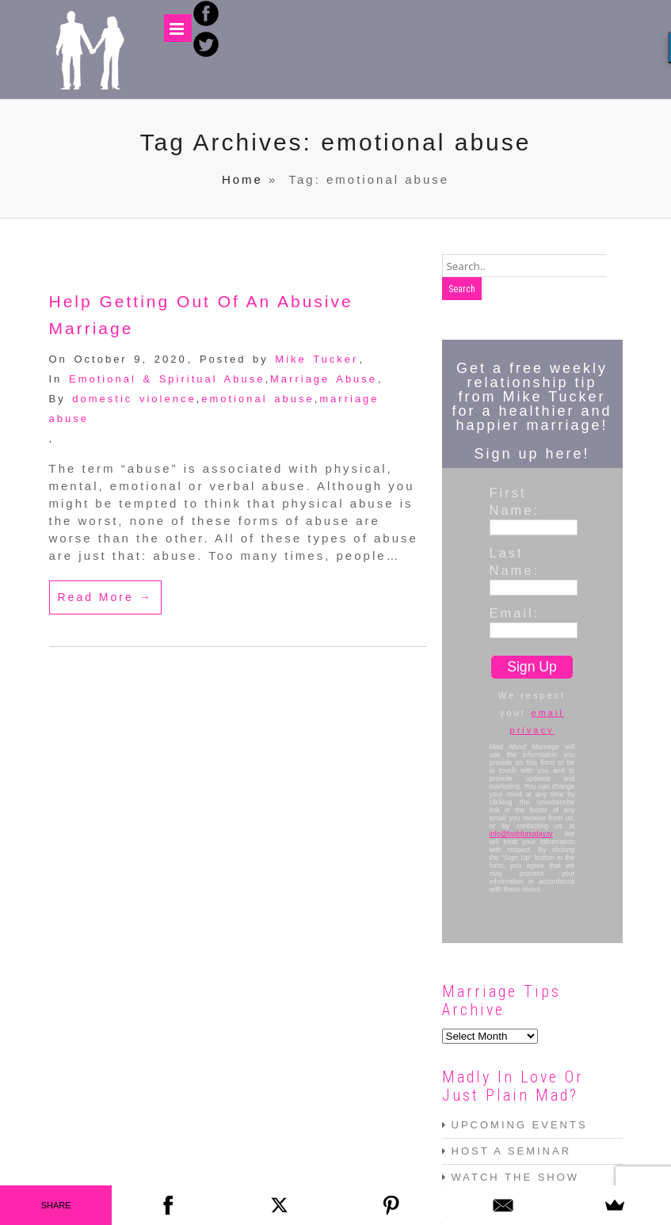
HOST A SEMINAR (512, 1151)
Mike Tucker (316, 359)
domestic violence (134, 399)
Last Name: (515, 561)
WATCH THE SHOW (516, 1177)
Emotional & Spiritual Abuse (167, 379)
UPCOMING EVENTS (520, 1125)
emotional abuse (257, 399)
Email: (515, 613)
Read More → (105, 597)
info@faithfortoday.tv (521, 834)
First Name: (515, 501)
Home (242, 179)
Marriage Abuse (323, 379)
